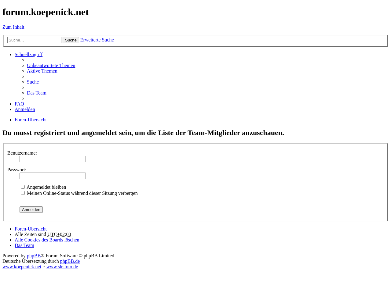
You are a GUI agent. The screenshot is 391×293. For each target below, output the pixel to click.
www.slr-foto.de (62, 266)
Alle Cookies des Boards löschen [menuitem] (47, 239)
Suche (71, 40)
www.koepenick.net (21, 266)
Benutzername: (22, 152)
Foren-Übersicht (31, 228)
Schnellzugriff (28, 54)
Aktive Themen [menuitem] (42, 70)
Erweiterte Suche (97, 39)
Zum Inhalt (13, 27)
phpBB (34, 255)
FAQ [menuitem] (19, 103)
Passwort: (16, 169)
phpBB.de (70, 261)
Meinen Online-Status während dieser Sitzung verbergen (79, 193)
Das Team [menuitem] (36, 92)
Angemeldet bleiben (43, 187)
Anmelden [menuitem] (25, 109)
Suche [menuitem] (33, 81)
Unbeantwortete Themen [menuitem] (51, 65)
